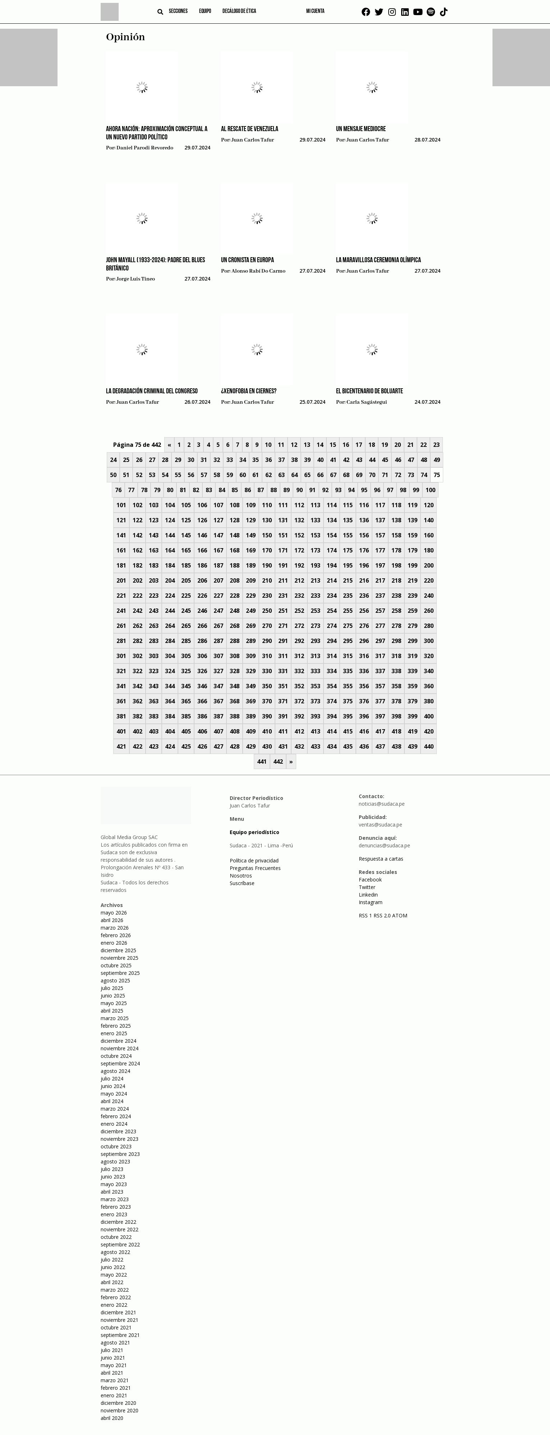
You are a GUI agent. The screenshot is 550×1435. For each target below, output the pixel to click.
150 (267, 535)
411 (283, 731)
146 (202, 535)
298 (396, 641)
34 (242, 460)
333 (315, 671)
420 (429, 731)
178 (396, 550)
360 (429, 686)
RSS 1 (366, 915)
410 (267, 731)
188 (234, 565)
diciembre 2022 (118, 1221)
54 (165, 475)
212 (299, 580)
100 (430, 490)
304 (170, 656)
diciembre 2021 (118, 1312)
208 (234, 580)
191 (283, 565)
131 (283, 520)
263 (154, 626)
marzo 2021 (115, 1380)
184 (170, 565)
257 (380, 611)
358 (396, 686)
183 (154, 565)
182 (137, 565)
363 (154, 701)
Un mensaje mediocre (361, 129)
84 (222, 490)
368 (234, 701)
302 (137, 656)
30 (191, 460)
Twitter (367, 887)
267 (218, 626)
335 (348, 671)
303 (154, 656)
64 (294, 475)
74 (424, 475)
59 (229, 475)
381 (121, 716)
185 (186, 565)
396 (364, 716)
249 (251, 611)
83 (209, 490)
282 (137, 641)
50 (113, 475)
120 (429, 505)
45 (385, 460)
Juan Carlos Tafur (253, 140)
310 (267, 656)
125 (186, 520)
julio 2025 (112, 988)
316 (364, 656)
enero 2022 (114, 1304)
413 (315, 731)
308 (234, 656)
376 (364, 701)
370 (267, 701)
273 (315, 626)
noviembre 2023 (119, 1138)
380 (429, 701)
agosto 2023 (115, 1161)
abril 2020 (112, 1418)
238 (396, 596)
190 (267, 565)
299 (412, 641)
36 (268, 460)
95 (364, 490)
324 (170, 671)
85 (235, 490)
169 (251, 550)
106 (202, 505)
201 (121, 580)
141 (121, 535)
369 (251, 701)
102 (137, 505)
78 (144, 490)
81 (183, 490)
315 (348, 656)
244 (170, 611)
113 (315, 505)
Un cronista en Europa (247, 260)
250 (267, 611)
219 (412, 580)
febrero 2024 (116, 1116)
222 (137, 596)
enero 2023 (114, 1214)
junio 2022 (113, 1267)
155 (348, 535)
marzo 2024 (115, 1108)
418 (396, 731)
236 (364, 596)
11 (281, 445)
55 (178, 475)
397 (380, 716)
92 (325, 490)
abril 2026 (112, 920)
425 (186, 746)
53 (152, 475)
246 (202, 611)
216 (364, 580)
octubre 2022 (116, 1236)
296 (364, 641)
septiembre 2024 (120, 1063)
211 (283, 580)
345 (186, 686)
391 (283, 716)
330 (267, 671)
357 (380, 686)
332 (299, 671)
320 (429, 656)
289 (251, 641)
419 (412, 731)
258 (396, 611)
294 (331, 641)
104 (170, 505)
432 (299, 746)
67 (333, 475)
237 (380, 596)
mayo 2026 (114, 912)
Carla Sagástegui (367, 402)
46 (398, 460)
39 (307, 460)
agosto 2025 (115, 980)
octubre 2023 (116, 1146)
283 (154, 641)
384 (170, 716)
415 (348, 731)
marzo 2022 (115, 1289)
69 (359, 475)
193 (315, 565)
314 (331, 656)
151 (283, 535)
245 (186, 611)
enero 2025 (114, 1033)
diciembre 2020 (118, 1402)
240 (429, 596)
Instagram (370, 902)
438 (396, 746)
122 (137, 520)
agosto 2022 (115, 1252)
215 (348, 580)
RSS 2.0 (382, 915)
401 (121, 731)
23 (436, 445)
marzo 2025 (115, 1018)
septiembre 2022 (120, 1244)
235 (348, 596)
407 (218, 731)
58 (217, 475)
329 (251, 671)
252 (299, 611)
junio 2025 (113, 995)
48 (424, 460)
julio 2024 (112, 1078)
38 (294, 460)
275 (348, 626)
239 (412, 596)
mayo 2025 (114, 1003)
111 (283, 505)
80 (170, 490)
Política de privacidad (254, 860)
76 (118, 490)
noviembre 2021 (119, 1319)
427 (218, 746)
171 (283, 550)
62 (268, 475)
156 (364, 535)
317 (380, 656)
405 (186, 731)
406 (202, 731)
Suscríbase (242, 883)
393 (315, 716)
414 (331, 731)
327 (218, 671)
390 (267, 716)
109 (251, 505)
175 (348, 550)
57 (204, 475)
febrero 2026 (116, 935)
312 (299, 656)
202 (137, 580)
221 (121, 596)
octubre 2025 (116, 965)
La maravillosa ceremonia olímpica (378, 260)
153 (315, 535)
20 (397, 445)
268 (234, 626)
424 (170, 746)
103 (154, 505)
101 (121, 505)
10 (268, 445)
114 (331, 505)
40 (320, 460)
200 (429, 565)
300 (429, 641)
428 (234, 746)
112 (299, 505)
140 (429, 520)
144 (170, 535)
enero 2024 (114, 1123)
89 (286, 490)
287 (218, 641)
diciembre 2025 (118, 950)
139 (412, 520)
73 (411, 475)
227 (218, 596)
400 (429, 716)
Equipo (205, 11)
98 (403, 490)
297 (380, 641)
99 (416, 490)
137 (380, 520)
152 (299, 535)
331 (283, 671)
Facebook (370, 879)
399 (412, 716)
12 (294, 445)
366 (202, 701)
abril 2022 (112, 1282)
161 (121, 550)
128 (234, 520)
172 (299, 550)
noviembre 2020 (119, 1410)
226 (202, 596)
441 (262, 761)
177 (380, 550)
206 (202, 580)
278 (396, 626)
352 (299, 686)
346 (202, 686)
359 (412, 686)
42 (346, 460)
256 (364, 611)
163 (154, 550)
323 (154, 671)
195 (348, 565)
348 (234, 686)
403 (154, 731)
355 (348, 686)
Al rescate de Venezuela (249, 129)
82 (196, 490)
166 (202, 550)
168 (234, 550)
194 (331, 565)
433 (315, 746)
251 (283, 611)
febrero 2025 (116, 1025)
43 (359, 460)
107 (218, 505)
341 (121, 686)
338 (396, 671)
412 (299, 731)
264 (170, 626)
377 (380, 701)
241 (121, 611)
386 (202, 716)
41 (333, 460)
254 (331, 611)
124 (170, 520)
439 (412, 746)
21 (410, 445)
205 (186, 580)
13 (307, 445)
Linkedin (368, 894)
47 (411, 460)
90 (299, 490)
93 (338, 490)
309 (251, 656)
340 (429, 671)
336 (364, 671)
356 (364, 686)
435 (348, 746)
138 (396, 520)
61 (255, 475)
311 (283, 656)
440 (429, 746)
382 (137, 716)
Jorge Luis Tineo (135, 279)
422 (137, 746)
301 (121, 656)
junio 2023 (113, 1176)
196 (364, 565)
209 (251, 580)
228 (234, 596)
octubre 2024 (116, 1055)
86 (247, 490)
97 (390, 490)
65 (307, 475)
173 (315, 550)
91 (312, 490)
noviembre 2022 (119, 1229)
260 (429, 611)
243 (154, 611)
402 (137, 731)
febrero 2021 (116, 1387)
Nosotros (241, 875)
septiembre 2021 (120, 1335)
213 (315, 580)
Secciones (178, 11)
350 (267, 686)
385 (186, 716)
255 (348, 611)
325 (186, 671)
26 (139, 460)
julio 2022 (112, 1259)
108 (234, 505)
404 (170, 731)
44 (372, 460)
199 (412, 565)
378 (396, 701)
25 (126, 460)
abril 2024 (112, 1101)
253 (315, 611)
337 (380, 671)
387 (218, 716)
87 (260, 490)
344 (170, 686)
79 (157, 490)
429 (251, 746)
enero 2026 (114, 942)
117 (380, 505)
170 (267, 550)
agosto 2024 (115, 1071)
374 (331, 701)
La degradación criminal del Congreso (152, 391)
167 (218, 550)
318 (396, 656)
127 (218, 520)
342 (137, 686)
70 (372, 475)
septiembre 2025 (120, 972)
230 (267, 596)
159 (412, 535)
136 (364, 520)
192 (299, 565)
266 (202, 626)
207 (218, 580)
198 (396, 565)
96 (377, 490)
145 (186, 535)
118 (396, 505)
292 (299, 641)
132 (299, 520)
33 (229, 460)
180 (429, 550)
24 (113, 460)
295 (348, 641)
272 (299, 626)
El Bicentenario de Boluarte (369, 391)
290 (267, 641)
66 (320, 475)
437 (380, 746)
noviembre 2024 (119, 1048)
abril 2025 (112, 1010)
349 (251, 686)
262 (137, 626)
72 (398, 475)
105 (186, 505)
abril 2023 (112, 1191)
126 (202, 520)
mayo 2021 (114, 1365)
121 (121, 520)
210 (267, 580)
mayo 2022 (114, 1274)
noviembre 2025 (119, 957)
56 (191, 475)
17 (359, 445)
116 (364, 505)
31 (204, 460)
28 (165, 460)
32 (217, 460)
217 (380, 580)
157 (380, 535)
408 (234, 731)
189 (251, 565)
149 (251, 535)
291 (283, 641)
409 (251, 731)
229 (251, 596)
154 (331, 535)
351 (283, 686)
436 (364, 746)
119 (412, 505)
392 (299, 716)
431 (283, 746)
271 (283, 626)
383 (154, 716)
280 (429, 626)
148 (234, 535)
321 (121, 671)
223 (154, 596)
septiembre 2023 (120, 1154)
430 (267, 746)
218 (396, 580)
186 (202, 565)
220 (429, 580)
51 (126, 475)
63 (281, 475)
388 (234, 716)
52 (139, 475)
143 (154, 535)
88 (273, 490)
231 (283, 596)
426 (202, 746)
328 (234, 671)
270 (267, 626)
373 (315, 701)
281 (121, 641)
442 (278, 761)
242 (137, 611)
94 (351, 490)
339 (412, 671)
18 (371, 445)
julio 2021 (112, 1350)
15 (333, 445)
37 (281, 460)
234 (331, 596)
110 (267, 505)
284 (170, 641)
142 (137, 535)
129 (251, 520)
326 (202, 671)
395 (348, 716)
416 (364, 731)
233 (315, 596)
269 (251, 626)
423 (154, 746)
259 (412, 611)
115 (348, 505)
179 (412, 550)
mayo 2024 (114, 1093)
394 (331, 716)
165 (186, 550)
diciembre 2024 (118, 1040)
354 (331, 686)
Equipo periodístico (254, 832)
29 (178, 460)
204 (170, 580)
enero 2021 (114, 1395)
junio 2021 (113, 1357)
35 (255, 460)
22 (423, 445)
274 (331, 626)
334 (331, 671)
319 (412, 656)
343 (154, 686)
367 (218, 701)
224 (170, 596)
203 (154, 580)
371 (283, 701)
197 (380, 565)
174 (331, 550)
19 (384, 445)
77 (131, 490)
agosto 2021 (115, 1342)
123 (154, 520)
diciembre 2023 (118, 1131)
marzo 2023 (115, 1199)
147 (218, 535)
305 (186, 656)
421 (121, 746)
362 (137, 701)
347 (218, 686)
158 (396, 535)
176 (364, 550)
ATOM (399, 915)
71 (385, 475)
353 (315, 686)
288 (234, 641)
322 (137, 671)
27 (152, 460)
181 (121, 565)
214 (331, 580)
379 (412, 701)
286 (202, 641)
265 (186, 626)
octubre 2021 (116, 1327)
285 (186, 641)
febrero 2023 (116, 1206)
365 (186, 701)
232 (299, 596)
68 (346, 475)
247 (218, 611)
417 (380, 731)
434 (331, 746)
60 (242, 475)
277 (380, 626)
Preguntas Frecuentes (255, 868)
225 (186, 596)
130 (267, 520)
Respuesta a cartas (381, 858)
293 (315, 641)
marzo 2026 (115, 927)
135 (348, 520)
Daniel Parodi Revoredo (144, 148)
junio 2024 (113, 1086)
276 (364, 626)
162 (137, 550)
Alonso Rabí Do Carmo (258, 271)
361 (121, 701)
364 (170, 701)
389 (251, 716)
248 (234, 611)
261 (121, 626)
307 (218, 656)
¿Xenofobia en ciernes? (248, 391)
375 (348, 701)
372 (299, 701)
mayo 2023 (114, 1184)
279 (412, 626)
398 (396, 716)
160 (429, 535)
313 (315, 656)
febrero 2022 (116, 1297)
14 (320, 445)
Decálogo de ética (239, 11)
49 (437, 460)
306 (202, 656)
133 (315, 520)
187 (218, 565)
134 (331, 520)
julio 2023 (112, 1169)
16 (346, 445)
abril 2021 (112, 1372)
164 (170, 550)
